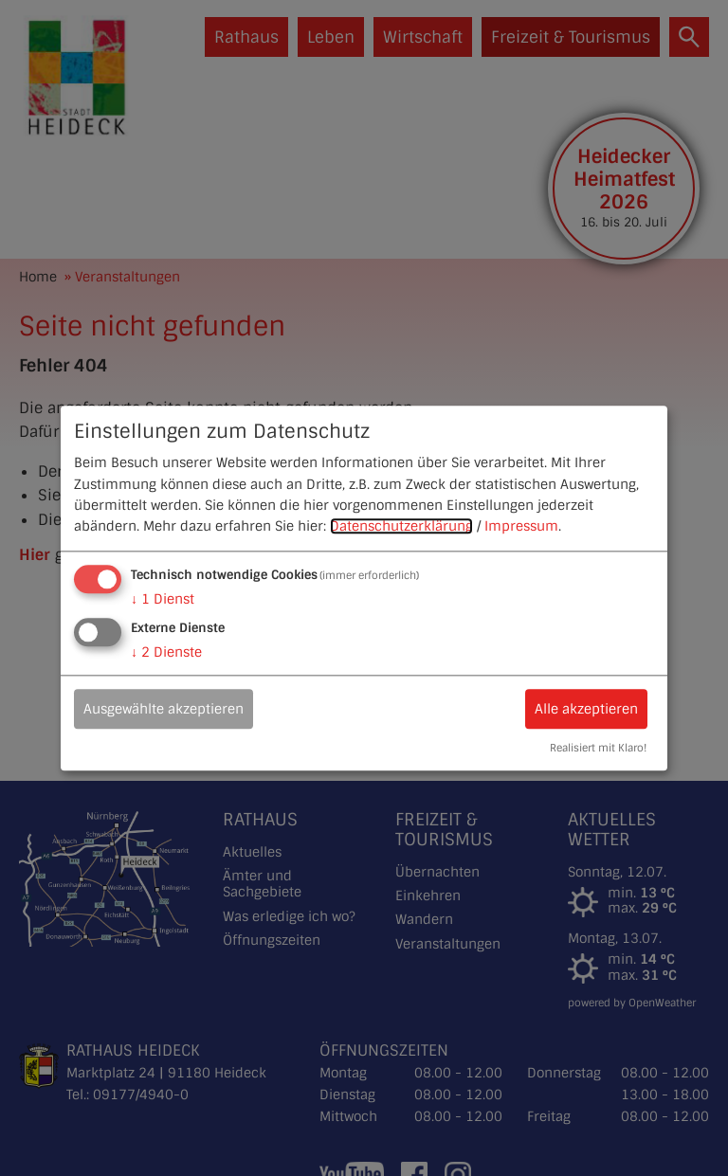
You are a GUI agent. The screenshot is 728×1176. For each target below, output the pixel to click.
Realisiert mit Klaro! (598, 747)
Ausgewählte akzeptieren (163, 708)
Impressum (521, 526)
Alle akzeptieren (586, 708)
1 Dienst (162, 598)
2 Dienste (166, 651)
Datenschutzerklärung (401, 526)
